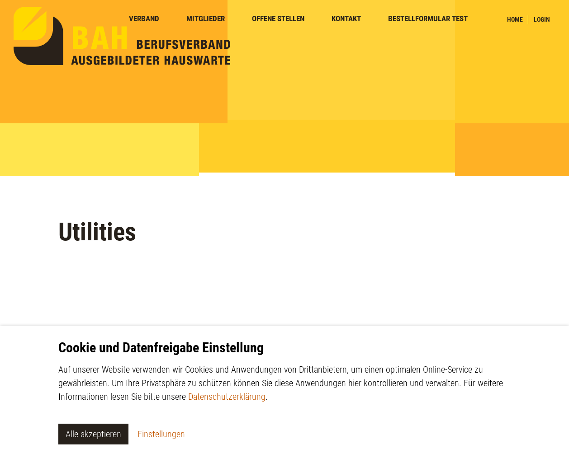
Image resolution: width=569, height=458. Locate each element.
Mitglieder (205, 18)
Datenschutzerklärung (227, 396)
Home (515, 19)
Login (542, 19)
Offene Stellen (278, 18)
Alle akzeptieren (93, 434)
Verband (144, 18)
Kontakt (346, 18)
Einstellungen (161, 434)
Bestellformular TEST (428, 18)
